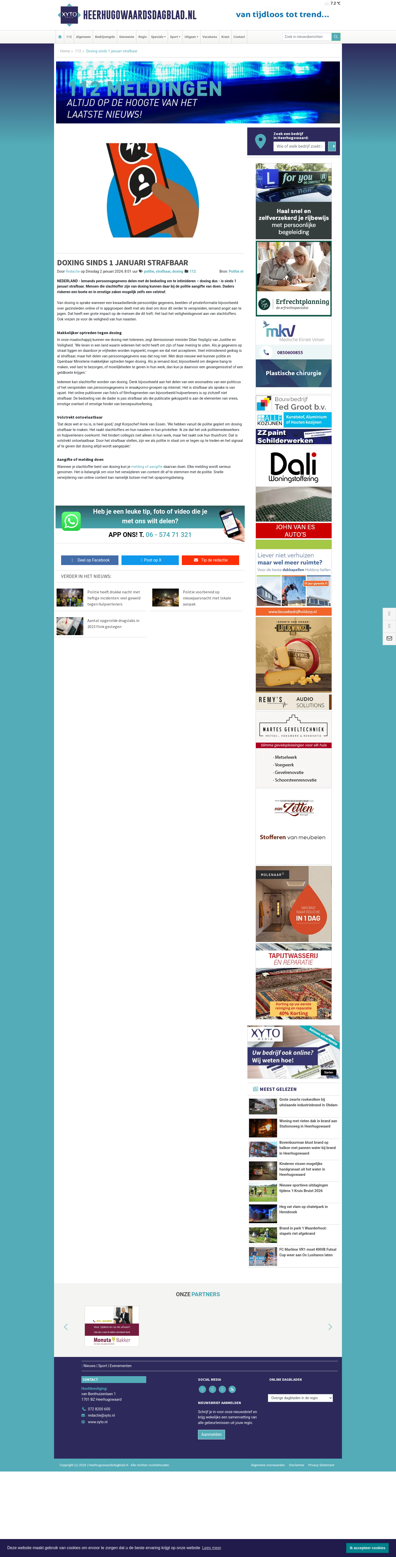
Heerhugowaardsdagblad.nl (139, 14)
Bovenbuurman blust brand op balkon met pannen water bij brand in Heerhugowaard (307, 1156)
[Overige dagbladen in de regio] (300, 1469)
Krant (225, 37)
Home (65, 51)
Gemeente (126, 37)
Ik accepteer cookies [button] (367, 1548)
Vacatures (210, 37)
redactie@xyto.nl (101, 1487)
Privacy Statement (321, 1536)
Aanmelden (211, 1505)
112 (69, 37)
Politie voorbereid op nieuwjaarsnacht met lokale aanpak (207, 598)
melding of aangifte (146, 467)
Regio (142, 37)
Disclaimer (296, 1536)
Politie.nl (236, 271)
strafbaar (163, 271)
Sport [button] (174, 37)
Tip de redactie (210, 560)
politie (149, 271)
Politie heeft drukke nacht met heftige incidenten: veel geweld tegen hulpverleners (113, 598)
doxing (177, 271)
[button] (60, 1398)
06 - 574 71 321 (169, 534)
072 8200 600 (99, 1480)
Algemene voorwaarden (268, 1536)
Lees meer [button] (211, 1548)
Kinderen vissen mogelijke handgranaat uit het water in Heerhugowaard (302, 1192)
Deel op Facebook (90, 560)
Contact (239, 37)
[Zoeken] (336, 37)
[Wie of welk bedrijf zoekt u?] (299, 146)
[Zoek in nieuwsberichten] (307, 37)
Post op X (150, 560)
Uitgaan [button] (190, 37)
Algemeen (83, 37)
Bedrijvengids (105, 37)
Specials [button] (157, 37)
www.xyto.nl (97, 1493)
